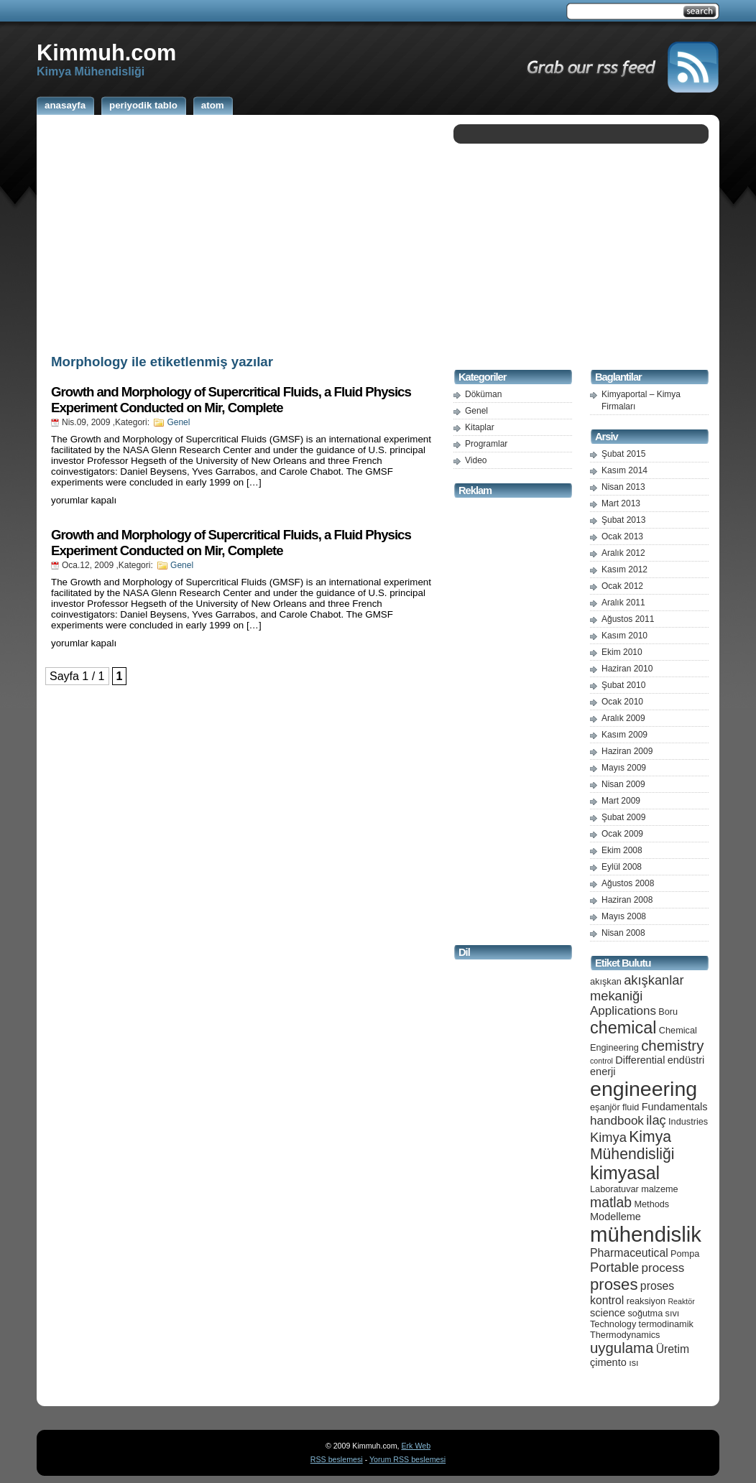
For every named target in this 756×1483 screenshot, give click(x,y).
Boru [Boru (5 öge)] (668, 1011)
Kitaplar (479, 427)
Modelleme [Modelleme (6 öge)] (615, 1216)
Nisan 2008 (623, 933)
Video (476, 460)
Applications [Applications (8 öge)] (623, 1011)
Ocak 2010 (622, 702)
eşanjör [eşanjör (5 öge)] (605, 1107)
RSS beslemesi (336, 1459)
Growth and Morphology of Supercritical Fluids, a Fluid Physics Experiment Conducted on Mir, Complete (231, 399)
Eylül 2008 (621, 867)
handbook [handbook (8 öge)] (617, 1121)
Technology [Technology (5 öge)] (613, 1324)
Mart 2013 (620, 503)
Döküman (483, 394)
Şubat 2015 (623, 454)
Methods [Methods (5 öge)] (651, 1204)
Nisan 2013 (623, 487)
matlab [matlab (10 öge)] (611, 1202)
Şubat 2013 (623, 520)
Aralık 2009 (623, 718)
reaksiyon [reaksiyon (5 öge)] (646, 1301)
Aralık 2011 (623, 603)
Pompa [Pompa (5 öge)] (684, 1253)
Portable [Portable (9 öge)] (614, 1267)
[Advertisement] (241, 232)
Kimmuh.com (106, 52)
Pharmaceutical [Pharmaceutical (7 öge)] (629, 1253)
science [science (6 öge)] (607, 1313)
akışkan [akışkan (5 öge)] (606, 981)
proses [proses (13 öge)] (614, 1284)
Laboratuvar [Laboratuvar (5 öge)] (614, 1189)
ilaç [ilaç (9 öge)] (656, 1120)
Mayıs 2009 (623, 768)
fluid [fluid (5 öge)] (630, 1107)
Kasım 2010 (624, 636)
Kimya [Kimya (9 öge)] (608, 1137)
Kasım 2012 (624, 569)
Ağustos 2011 (627, 619)
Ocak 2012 (622, 586)
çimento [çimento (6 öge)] (608, 1362)
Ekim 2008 (621, 850)
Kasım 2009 (624, 735)
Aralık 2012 (623, 553)
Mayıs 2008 (623, 916)
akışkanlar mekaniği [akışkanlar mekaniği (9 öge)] (637, 987)
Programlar (486, 444)
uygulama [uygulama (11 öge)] (621, 1348)
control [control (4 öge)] (601, 1060)
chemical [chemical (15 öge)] (623, 1027)
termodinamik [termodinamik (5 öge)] (666, 1324)
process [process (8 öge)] (663, 1268)
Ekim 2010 (621, 652)
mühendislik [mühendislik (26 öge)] (645, 1234)
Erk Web (415, 1445)
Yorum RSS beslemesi (407, 1459)
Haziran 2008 (627, 900)
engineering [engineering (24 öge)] (643, 1088)
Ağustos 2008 (627, 883)
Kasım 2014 (624, 470)
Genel (178, 422)
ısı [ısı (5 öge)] (633, 1362)
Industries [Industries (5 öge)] (688, 1121)
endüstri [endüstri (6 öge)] (686, 1060)
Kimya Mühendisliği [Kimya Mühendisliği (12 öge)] (632, 1145)
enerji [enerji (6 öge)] (602, 1071)
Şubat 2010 (623, 685)
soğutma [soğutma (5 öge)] (645, 1313)
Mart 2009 (620, 801)
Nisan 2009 (623, 784)
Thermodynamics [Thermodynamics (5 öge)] (625, 1334)
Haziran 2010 (627, 669)
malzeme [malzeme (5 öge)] (659, 1189)
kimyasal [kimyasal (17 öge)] (625, 1173)
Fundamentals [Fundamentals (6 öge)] (675, 1106)
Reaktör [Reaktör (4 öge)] (681, 1301)
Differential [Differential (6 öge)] (640, 1060)
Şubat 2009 (623, 817)
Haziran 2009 (627, 751)
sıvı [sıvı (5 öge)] (672, 1313)
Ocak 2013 (622, 536)
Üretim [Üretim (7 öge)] (672, 1349)
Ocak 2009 (622, 834)
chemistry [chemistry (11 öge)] (672, 1046)
